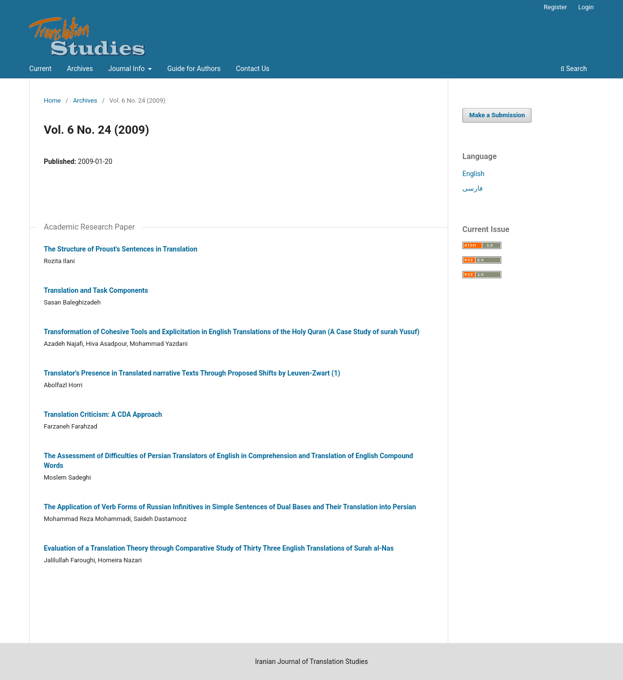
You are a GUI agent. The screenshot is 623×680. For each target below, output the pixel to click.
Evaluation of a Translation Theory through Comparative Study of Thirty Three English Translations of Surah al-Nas (219, 548)
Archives (80, 68)
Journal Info (127, 68)
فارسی (472, 188)
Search (574, 68)
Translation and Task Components (96, 290)
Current (40, 68)
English (473, 174)
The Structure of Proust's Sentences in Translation (121, 249)
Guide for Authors (194, 68)
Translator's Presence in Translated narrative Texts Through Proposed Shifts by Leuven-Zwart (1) (192, 373)
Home (52, 100)
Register (555, 7)
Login (586, 7)
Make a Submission (497, 115)
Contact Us (253, 68)
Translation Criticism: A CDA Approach (103, 414)
